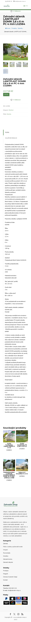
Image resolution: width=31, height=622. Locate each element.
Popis (7, 132)
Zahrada (5, 544)
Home (7, 28)
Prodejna (5, 571)
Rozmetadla (6, 553)
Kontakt (5, 580)
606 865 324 (9, 1)
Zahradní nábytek (8, 562)
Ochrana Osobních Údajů (10, 577)
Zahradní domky (7, 559)
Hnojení (5, 550)
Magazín (5, 574)
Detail (6, 94)
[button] (25, 46)
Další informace (11, 138)
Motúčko (5, 556)
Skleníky (11, 110)
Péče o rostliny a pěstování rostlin (13, 547)
